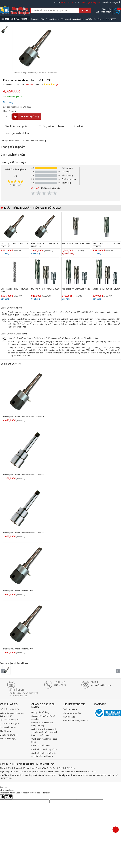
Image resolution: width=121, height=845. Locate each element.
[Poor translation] (8, 797)
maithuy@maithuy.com (90, 2)
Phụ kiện (79, 126)
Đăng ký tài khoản (103, 12)
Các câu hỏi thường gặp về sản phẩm (43, 717)
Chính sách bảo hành (40, 745)
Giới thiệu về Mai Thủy (9, 709)
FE (14, 84)
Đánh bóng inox (70, 709)
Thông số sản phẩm (51, 126)
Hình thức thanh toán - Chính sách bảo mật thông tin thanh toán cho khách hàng (44, 732)
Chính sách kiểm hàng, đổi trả (44, 749)
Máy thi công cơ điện (72, 713)
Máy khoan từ (69, 717)
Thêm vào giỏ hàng (26, 116)
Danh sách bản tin (8, 727)
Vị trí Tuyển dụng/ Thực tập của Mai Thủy (12, 714)
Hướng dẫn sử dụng (40, 712)
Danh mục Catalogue (9, 723)
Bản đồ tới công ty (111, 2)
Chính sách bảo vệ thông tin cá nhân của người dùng (43, 754)
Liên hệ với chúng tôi (9, 735)
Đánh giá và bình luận (17, 133)
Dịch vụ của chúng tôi (9, 719)
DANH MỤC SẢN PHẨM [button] (15, 19)
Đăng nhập (106, 9)
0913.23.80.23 (67, 2)
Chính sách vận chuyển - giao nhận (44, 740)
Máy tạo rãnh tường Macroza (75, 720)
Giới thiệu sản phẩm (17, 126)
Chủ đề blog (5, 731)
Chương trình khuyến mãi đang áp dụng (42, 724)
